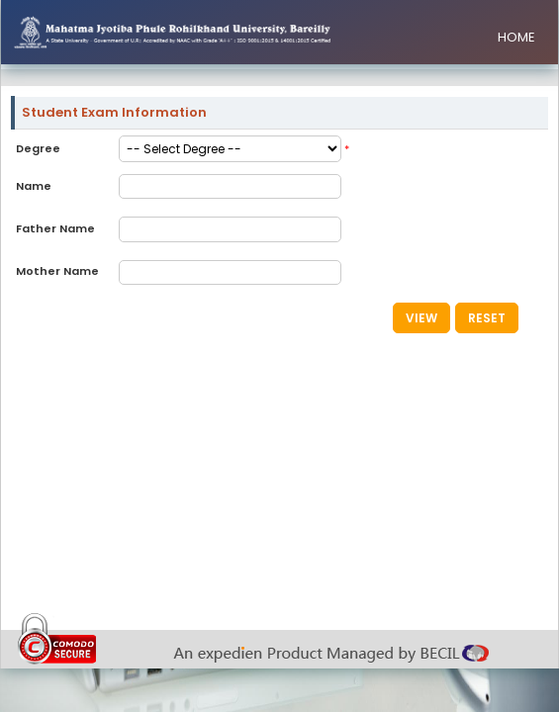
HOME (516, 37)
